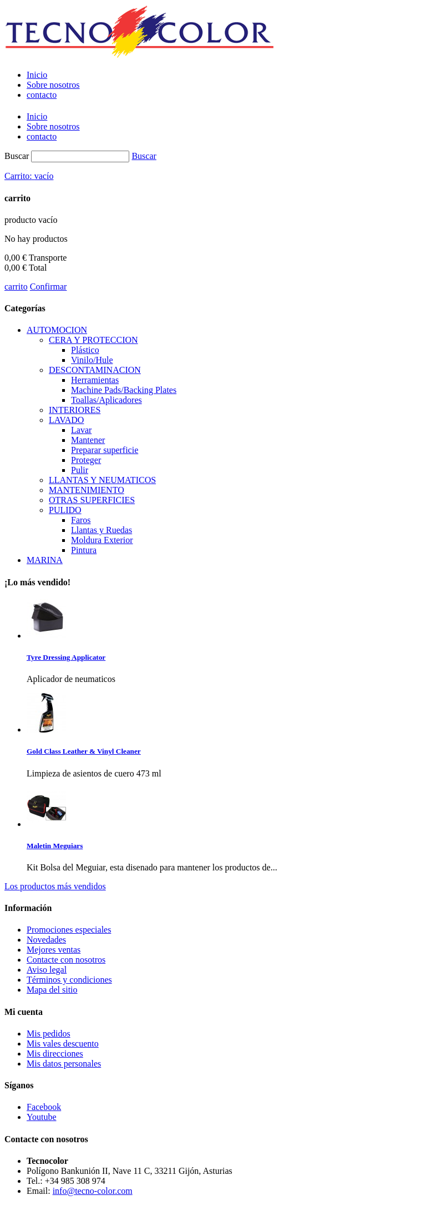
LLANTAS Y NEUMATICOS (102, 480)
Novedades (46, 939)
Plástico (85, 350)
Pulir (79, 470)
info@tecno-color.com (93, 1191)
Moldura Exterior (102, 540)
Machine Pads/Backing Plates (123, 390)
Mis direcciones (55, 1053)
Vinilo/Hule (92, 360)
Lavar (81, 430)
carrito (16, 286)
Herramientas (95, 380)
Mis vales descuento (63, 1043)
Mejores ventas (53, 949)
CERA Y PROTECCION (93, 340)
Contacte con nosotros (66, 959)
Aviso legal (47, 969)
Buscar (16, 156)
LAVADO (66, 420)
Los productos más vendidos (55, 886)
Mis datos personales (64, 1063)
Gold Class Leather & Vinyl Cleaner (84, 751)
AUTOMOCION (57, 330)
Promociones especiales (69, 929)
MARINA (45, 560)
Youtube (42, 1117)
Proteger (86, 460)
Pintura (84, 550)
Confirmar (48, 286)
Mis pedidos (48, 1033)
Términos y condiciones (69, 979)
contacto (42, 94)
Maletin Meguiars (55, 845)
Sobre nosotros (53, 84)
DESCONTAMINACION (95, 370)
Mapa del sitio (52, 989)
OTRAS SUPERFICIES (92, 500)
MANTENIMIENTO (86, 490)
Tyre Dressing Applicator (66, 657)
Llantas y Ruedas (101, 530)
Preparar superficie (104, 450)
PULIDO (65, 510)
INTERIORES (74, 410)
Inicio (37, 74)
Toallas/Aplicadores (106, 400)
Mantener (88, 440)
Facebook (44, 1107)
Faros (81, 520)
